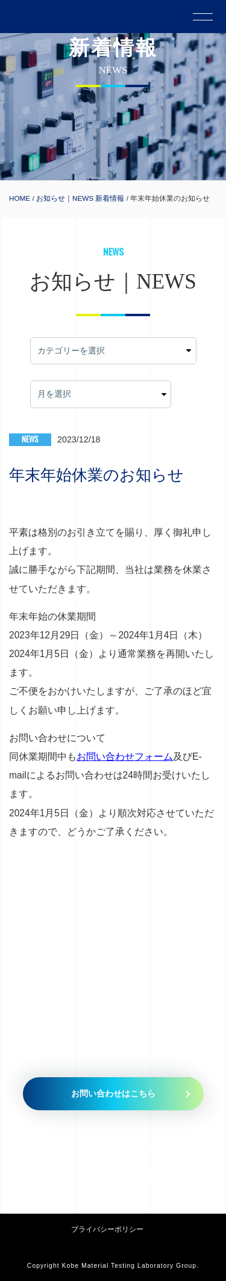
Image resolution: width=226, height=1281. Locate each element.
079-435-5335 (151, 1174)
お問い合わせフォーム (125, 756)
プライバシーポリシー (107, 1229)
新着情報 (109, 198)
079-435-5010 (155, 1147)
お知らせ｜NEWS (64, 198)
